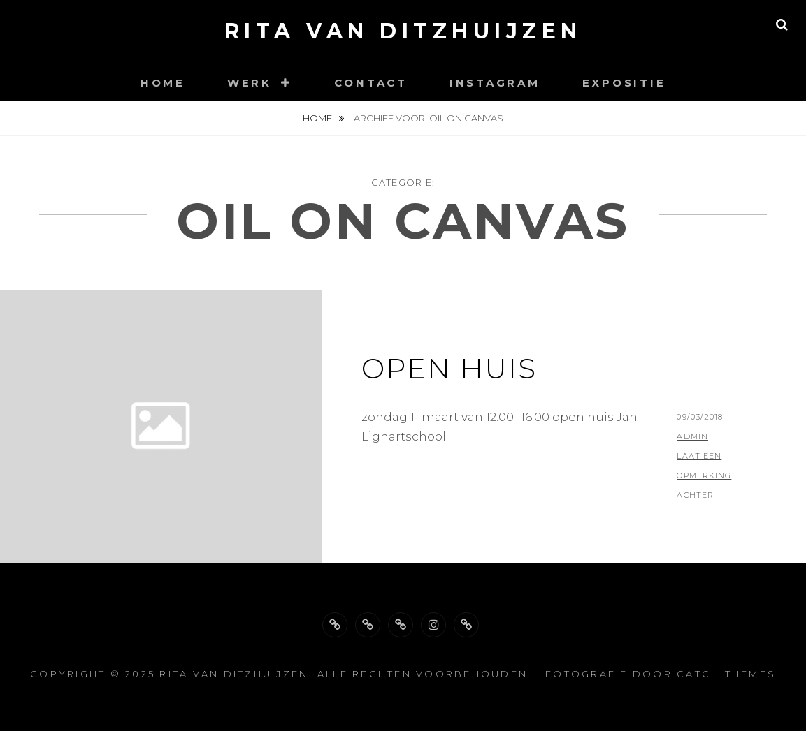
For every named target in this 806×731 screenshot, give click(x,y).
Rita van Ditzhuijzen (403, 31)
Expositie (624, 82)
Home (163, 82)
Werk (249, 82)
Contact (371, 82)
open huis (449, 368)
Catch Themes (726, 673)
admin (692, 436)
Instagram (494, 82)
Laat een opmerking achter (704, 475)
